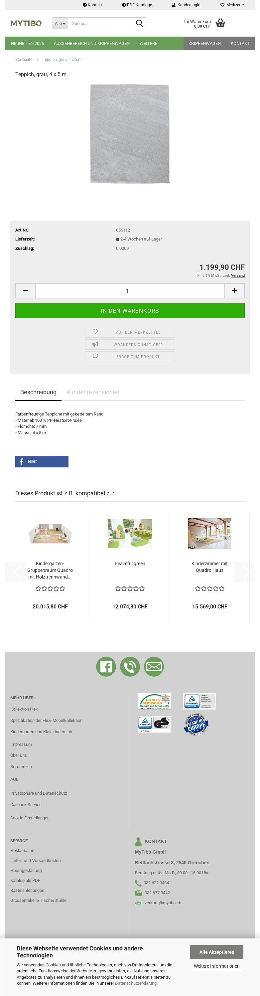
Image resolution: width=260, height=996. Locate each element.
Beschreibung (38, 392)
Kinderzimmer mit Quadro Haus (210, 567)
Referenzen (21, 766)
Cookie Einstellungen (30, 817)
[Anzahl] (130, 290)
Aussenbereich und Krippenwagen (92, 43)
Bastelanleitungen (27, 890)
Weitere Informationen (217, 966)
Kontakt (92, 5)
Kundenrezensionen (92, 392)
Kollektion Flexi (24, 709)
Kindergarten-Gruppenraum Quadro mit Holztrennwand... (50, 570)
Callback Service (26, 804)
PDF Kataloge (137, 5)
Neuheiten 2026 (27, 43)
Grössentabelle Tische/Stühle (38, 900)
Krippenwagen (205, 43)
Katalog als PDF (25, 880)
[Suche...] (60, 23)
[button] (25, 290)
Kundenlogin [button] (186, 5)
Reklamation (22, 850)
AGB (14, 779)
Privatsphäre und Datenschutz (38, 793)
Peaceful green (130, 563)
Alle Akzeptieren (216, 952)
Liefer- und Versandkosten (35, 860)
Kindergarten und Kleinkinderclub (41, 731)
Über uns (18, 755)
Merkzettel (232, 5)
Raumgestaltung (26, 870)
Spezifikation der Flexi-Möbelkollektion (46, 720)
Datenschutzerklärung (136, 983)
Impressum (21, 744)
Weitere (148, 43)
